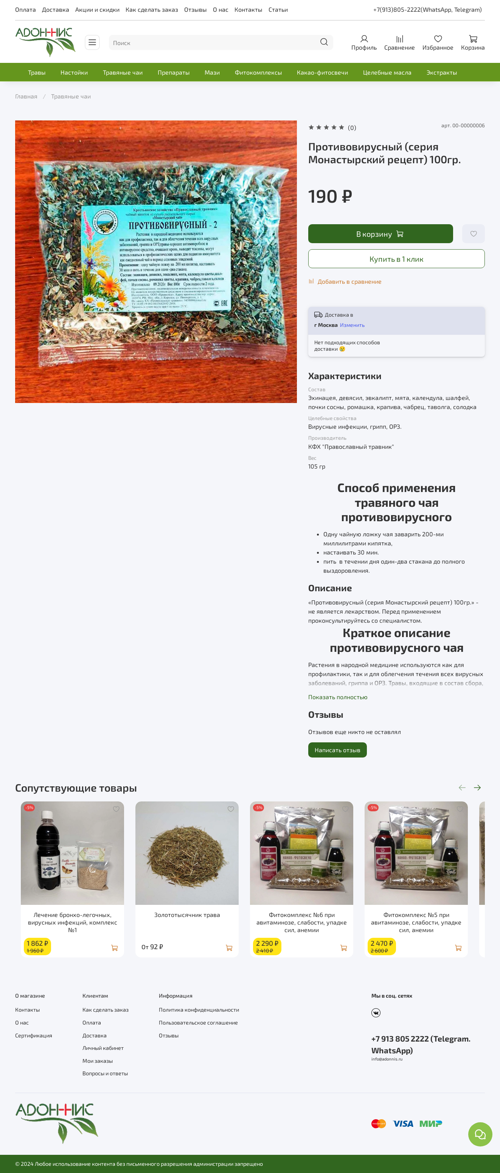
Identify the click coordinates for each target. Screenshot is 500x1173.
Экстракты (442, 72)
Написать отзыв (337, 749)
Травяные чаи (123, 72)
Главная (26, 96)
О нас (220, 9)
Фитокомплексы (258, 72)
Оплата (25, 9)
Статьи (278, 9)
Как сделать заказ (152, 9)
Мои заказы (97, 1060)
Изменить (352, 325)
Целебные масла (387, 72)
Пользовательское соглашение (198, 1022)
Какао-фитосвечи (322, 72)
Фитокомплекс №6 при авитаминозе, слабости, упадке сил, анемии (310, 928)
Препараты (174, 72)
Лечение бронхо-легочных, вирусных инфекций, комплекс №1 (69, 928)
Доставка (55, 9)
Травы (37, 72)
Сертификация (33, 1035)
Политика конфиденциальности (199, 1009)
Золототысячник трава (190, 920)
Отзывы (195, 9)
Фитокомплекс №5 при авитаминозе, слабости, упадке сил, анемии (430, 928)
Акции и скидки (97, 9)
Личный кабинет (103, 1048)
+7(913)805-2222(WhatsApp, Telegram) (427, 9)
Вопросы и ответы (105, 1073)
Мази (212, 72)
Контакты (248, 9)
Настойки (74, 72)
